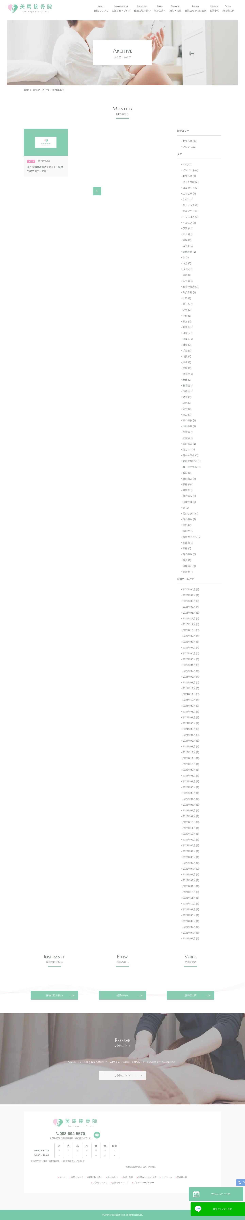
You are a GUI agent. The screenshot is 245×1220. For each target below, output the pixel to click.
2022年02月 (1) (191, 880)
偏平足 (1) (188, 245)
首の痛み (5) (189, 554)
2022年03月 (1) (191, 874)
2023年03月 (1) (191, 804)
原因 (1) (187, 275)
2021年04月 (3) (191, 932)
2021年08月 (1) (191, 915)
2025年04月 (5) (191, 665)
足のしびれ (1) (190, 513)
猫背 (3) (187, 397)
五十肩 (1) (188, 234)
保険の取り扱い (54, 1032)
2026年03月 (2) (191, 601)
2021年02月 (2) (191, 938)
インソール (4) (190, 170)
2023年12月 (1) (191, 752)
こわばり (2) (189, 193)
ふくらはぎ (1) (190, 216)
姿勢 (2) (187, 309)
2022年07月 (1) (191, 851)
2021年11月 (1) (191, 897)
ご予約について (122, 1112)
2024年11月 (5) (191, 694)
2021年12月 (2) (191, 892)
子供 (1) (187, 315)
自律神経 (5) (189, 502)
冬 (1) (186, 257)
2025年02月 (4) (191, 676)
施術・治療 (128, 1214)
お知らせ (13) (190, 141)
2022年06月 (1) (191, 857)
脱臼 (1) (187, 472)
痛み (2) (187, 414)
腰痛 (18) (187, 484)
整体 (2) (187, 379)
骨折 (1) (187, 560)
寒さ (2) (187, 321)
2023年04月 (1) (191, 799)
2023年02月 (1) (191, 810)
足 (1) (186, 507)
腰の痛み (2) (189, 478)
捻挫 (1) (187, 368)
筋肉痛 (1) (188, 438)
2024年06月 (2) (191, 723)
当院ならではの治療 (147, 1214)
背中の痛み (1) (190, 455)
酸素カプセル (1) (192, 536)
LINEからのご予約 (222, 1208)
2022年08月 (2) (191, 845)
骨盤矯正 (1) (189, 566)
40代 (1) (187, 164)
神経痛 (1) (188, 432)
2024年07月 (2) (191, 717)
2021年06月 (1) (191, 927)
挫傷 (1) (187, 362)
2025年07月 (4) (191, 647)
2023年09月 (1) (191, 769)
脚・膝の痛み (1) (192, 467)
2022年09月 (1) (191, 839)
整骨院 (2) (188, 385)
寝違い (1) (188, 333)
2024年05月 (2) (191, 729)
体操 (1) (187, 240)
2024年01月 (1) (191, 746)
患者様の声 (191, 1032)
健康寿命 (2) (189, 251)
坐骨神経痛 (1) (190, 286)
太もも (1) (188, 304)
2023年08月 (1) (191, 775)
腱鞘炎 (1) (188, 490)
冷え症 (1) (188, 269)
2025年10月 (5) (191, 630)
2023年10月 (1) (191, 764)
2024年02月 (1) (191, 740)
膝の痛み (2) (189, 496)
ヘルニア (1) (189, 222)
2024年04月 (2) (191, 735)
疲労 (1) (187, 408)
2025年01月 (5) (191, 682)
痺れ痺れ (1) (189, 420)
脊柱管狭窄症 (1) (192, 461)
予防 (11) (187, 228)
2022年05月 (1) (191, 863)
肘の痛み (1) (189, 443)
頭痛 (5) (187, 548)
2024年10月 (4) (191, 700)
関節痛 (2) (188, 542)
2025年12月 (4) (191, 618)
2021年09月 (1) (191, 909)
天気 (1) (187, 298)
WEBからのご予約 (222, 1193)
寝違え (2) (188, 339)
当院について (77, 1214)
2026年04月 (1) (191, 595)
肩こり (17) (189, 449)
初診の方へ (122, 1032)
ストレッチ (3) (190, 205)
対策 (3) (187, 344)
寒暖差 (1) (188, 327)
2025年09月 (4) (191, 636)
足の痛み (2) (189, 519)
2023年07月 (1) (191, 781)
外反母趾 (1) (189, 292)
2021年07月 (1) (191, 921)
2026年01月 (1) (191, 612)
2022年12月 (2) (191, 822)
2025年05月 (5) (191, 659)
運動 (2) (187, 525)
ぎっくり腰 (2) (190, 181)
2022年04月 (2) (191, 868)
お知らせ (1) (189, 176)
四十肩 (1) (188, 280)
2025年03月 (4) (191, 671)
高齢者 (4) (188, 571)
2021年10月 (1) (191, 903)
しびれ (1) (188, 199)
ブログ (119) (189, 146)
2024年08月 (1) (191, 711)
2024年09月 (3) (191, 705)
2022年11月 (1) (191, 828)
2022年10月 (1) (191, 833)
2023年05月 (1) (191, 793)
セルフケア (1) (190, 211)
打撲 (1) (187, 356)
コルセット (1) (190, 187)
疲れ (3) (187, 403)
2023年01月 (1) (191, 816)
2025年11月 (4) (191, 624)
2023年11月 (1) (191, 758)
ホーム (63, 1214)
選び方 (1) (188, 531)
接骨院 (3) (188, 374)
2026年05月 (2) (191, 589)
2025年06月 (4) (191, 653)
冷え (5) (187, 263)
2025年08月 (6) (191, 641)
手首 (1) (187, 350)
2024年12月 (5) (191, 688)
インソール (167, 1214)
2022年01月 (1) (191, 886)
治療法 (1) (188, 391)
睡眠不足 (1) (189, 426)
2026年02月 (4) (191, 606)
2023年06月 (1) (191, 787)
